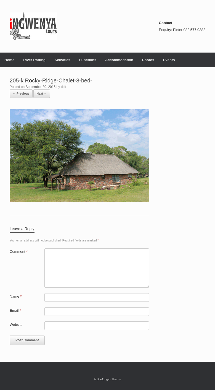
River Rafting (34, 60)
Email (15, 310)
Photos (148, 60)
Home (9, 60)
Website (16, 325)
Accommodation (119, 60)
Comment (19, 251)
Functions (87, 60)
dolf (63, 87)
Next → (41, 93)
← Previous (21, 93)
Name (16, 296)
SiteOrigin (104, 379)
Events (169, 60)
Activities (62, 60)
